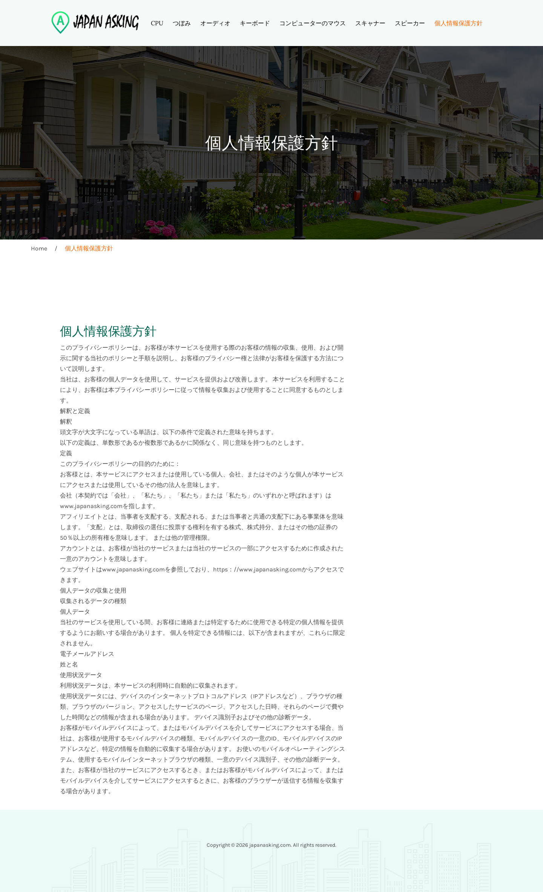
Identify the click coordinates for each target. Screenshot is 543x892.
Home (39, 248)
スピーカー (410, 23)
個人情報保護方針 (458, 23)
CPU (157, 23)
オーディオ (215, 23)
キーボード (255, 23)
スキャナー (370, 23)
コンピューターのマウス (312, 23)
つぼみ (182, 23)
